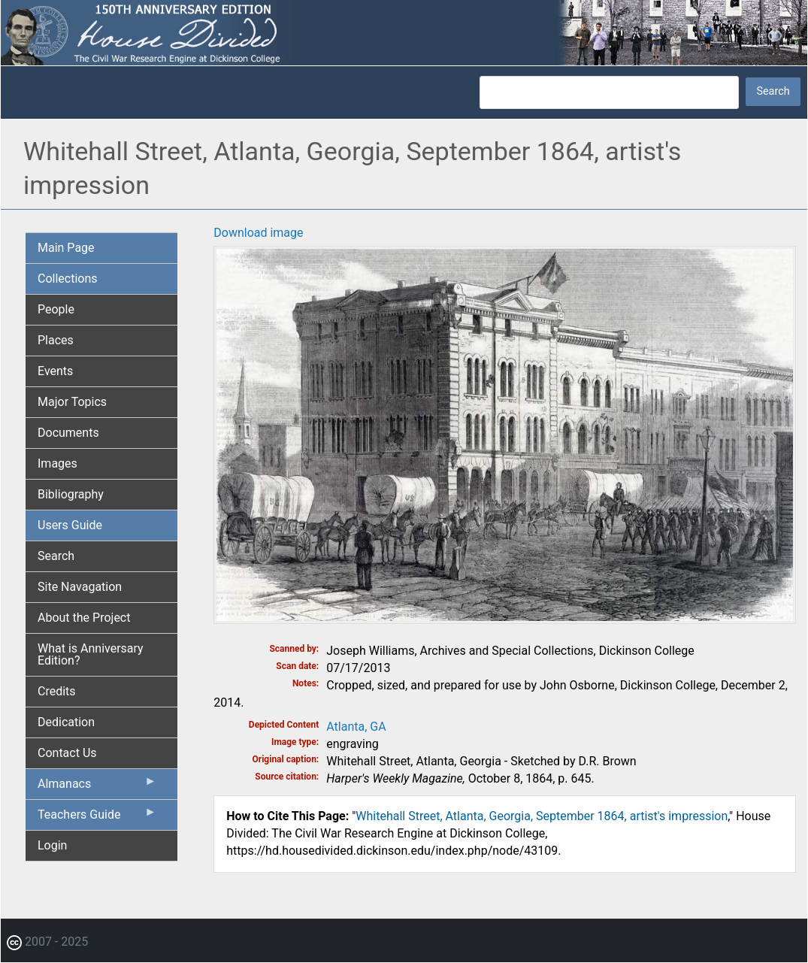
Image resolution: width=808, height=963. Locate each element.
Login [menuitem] (52, 845)
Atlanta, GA (356, 726)
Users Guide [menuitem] (70, 525)
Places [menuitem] (56, 340)
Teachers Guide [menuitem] (97, 818)
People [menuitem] (56, 309)
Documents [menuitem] (68, 432)
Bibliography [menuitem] (71, 494)
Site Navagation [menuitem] (80, 587)
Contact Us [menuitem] (67, 753)
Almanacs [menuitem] (97, 787)
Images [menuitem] (57, 463)
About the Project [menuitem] (84, 617)
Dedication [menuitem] (66, 722)
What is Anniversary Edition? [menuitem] (91, 654)
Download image (258, 233)
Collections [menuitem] (68, 278)
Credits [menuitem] (57, 691)
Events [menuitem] (55, 371)
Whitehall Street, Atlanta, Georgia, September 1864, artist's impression (542, 816)
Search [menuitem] (56, 556)
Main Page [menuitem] (66, 248)
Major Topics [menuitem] (72, 402)
